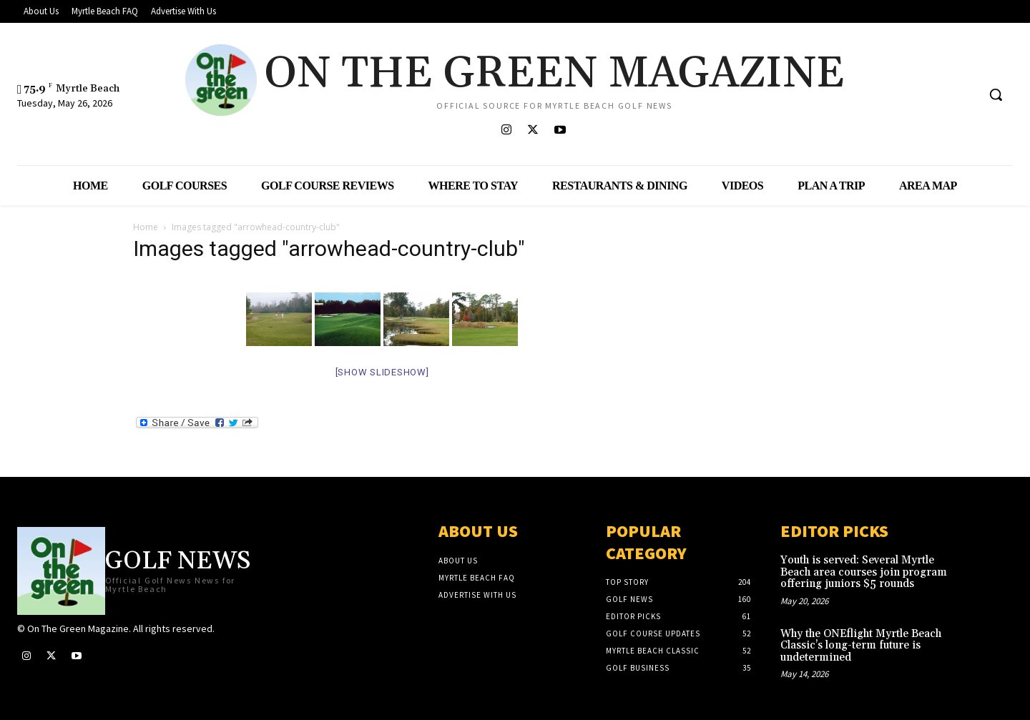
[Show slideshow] (382, 372)
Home (145, 227)
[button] (995, 94)
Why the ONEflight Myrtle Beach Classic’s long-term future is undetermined (860, 645)
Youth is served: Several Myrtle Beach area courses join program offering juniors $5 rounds (863, 572)
